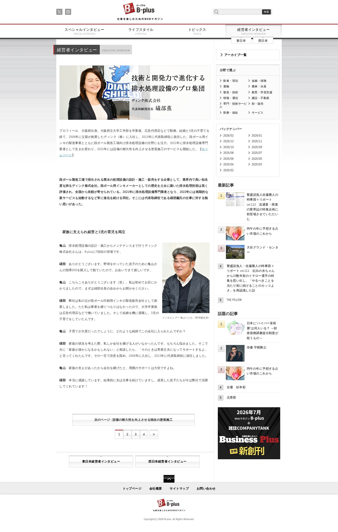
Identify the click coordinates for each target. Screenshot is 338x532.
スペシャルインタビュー (84, 31)
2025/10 (228, 147)
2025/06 (228, 159)
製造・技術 (230, 92)
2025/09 (257, 147)
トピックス (197, 31)
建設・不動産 (260, 98)
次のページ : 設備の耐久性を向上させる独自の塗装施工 (133, 420)
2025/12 (228, 141)
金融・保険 (259, 81)
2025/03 (257, 164)
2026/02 (228, 135)
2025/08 (228, 153)
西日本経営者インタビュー (167, 461)
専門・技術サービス (233, 105)
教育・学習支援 (262, 92)
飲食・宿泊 (230, 81)
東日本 (241, 41)
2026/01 (257, 135)
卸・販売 (258, 104)
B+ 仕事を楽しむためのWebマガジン (139, 12)
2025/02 (228, 170)
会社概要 (155, 488)
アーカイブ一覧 (235, 55)
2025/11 (257, 141)
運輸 (226, 86)
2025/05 (257, 159)
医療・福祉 (230, 112)
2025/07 (257, 153)
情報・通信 (230, 98)
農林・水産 (259, 86)
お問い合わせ (206, 488)
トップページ (132, 488)
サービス (258, 112)
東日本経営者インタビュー (101, 461)
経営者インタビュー (253, 31)
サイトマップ (179, 488)
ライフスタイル (141, 31)
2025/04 (228, 164)
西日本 (263, 41)
